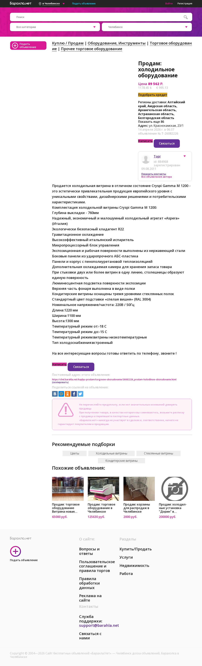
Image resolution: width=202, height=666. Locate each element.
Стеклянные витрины (158, 453)
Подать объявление (84, 3)
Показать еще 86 (151, 122)
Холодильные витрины (111, 453)
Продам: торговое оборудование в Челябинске (101, 508)
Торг (157, 156)
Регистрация (185, 3)
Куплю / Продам (68, 43)
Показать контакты (153, 174)
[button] (186, 157)
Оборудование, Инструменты (117, 43)
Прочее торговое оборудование (91, 48)
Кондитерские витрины (121, 461)
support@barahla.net (99, 625)
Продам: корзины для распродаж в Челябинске (136, 508)
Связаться (167, 143)
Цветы (74, 453)
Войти (169, 3)
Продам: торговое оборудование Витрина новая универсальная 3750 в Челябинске (67, 508)
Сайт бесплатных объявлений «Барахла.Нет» (78, 653)
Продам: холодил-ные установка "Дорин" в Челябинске (173, 508)
